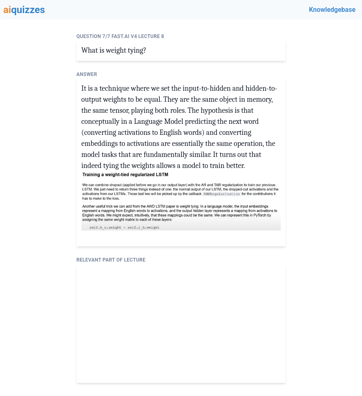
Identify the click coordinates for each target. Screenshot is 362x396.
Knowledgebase (332, 9)
